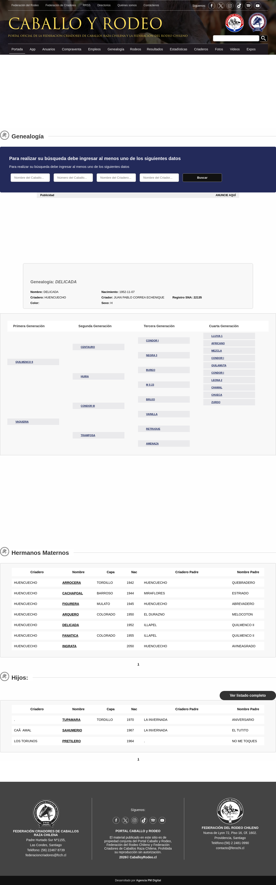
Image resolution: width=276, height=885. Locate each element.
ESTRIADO (240, 593)
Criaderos (201, 49)
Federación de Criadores (61, 5)
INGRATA (69, 646)
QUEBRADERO (243, 582)
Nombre (77, 572)
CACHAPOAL (72, 593)
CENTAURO (88, 347)
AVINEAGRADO (244, 646)
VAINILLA (152, 414)
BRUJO (150, 399)
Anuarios (48, 49)
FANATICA (70, 635)
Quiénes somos (127, 5)
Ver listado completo (248, 695)
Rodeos (135, 49)
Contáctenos (151, 5)
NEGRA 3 (151, 355)
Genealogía (116, 49)
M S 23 (150, 384)
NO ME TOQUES (244, 741)
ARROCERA (71, 582)
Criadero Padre (185, 572)
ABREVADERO (243, 604)
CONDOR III (88, 405)
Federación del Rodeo (25, 5)
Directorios (104, 5)
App (32, 49)
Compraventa (71, 49)
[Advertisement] (138, 89)
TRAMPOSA (88, 435)
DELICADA (70, 625)
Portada (17, 49)
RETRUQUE (153, 428)
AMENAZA (152, 443)
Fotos (219, 49)
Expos (251, 49)
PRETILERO (71, 741)
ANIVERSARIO (243, 720)
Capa (109, 572)
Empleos (94, 49)
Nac (133, 572)
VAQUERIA (22, 421)
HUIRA (85, 376)
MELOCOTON (242, 614)
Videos (235, 49)
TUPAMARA (71, 720)
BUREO (150, 370)
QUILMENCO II (24, 362)
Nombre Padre (247, 572)
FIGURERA (70, 604)
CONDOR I (152, 340)
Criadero (36, 572)
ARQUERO (70, 614)
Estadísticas (178, 49)
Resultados (155, 49)
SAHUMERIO (72, 730)
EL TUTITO (240, 730)
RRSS (86, 5)
